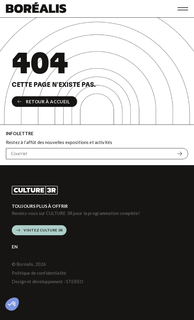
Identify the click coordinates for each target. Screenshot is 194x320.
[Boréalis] (36, 8)
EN (15, 246)
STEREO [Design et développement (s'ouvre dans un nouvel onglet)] (74, 281)
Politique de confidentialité (39, 273)
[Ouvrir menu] (183, 9)
